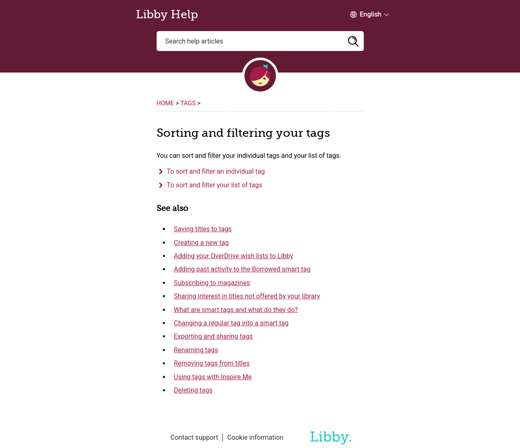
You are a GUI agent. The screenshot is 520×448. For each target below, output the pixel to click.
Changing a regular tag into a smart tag (231, 323)
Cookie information (255, 437)
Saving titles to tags (203, 229)
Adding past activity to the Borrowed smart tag (242, 269)
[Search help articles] (260, 41)
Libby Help (167, 14)
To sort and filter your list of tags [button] (215, 185)
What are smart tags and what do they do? (236, 310)
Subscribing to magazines (212, 283)
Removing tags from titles (212, 363)
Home (165, 103)
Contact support (194, 437)
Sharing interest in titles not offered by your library (247, 296)
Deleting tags (193, 390)
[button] (353, 41)
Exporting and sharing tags (213, 336)
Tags (188, 103)
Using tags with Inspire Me (213, 377)
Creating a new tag (201, 243)
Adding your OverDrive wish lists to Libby (233, 256)
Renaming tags (196, 350)
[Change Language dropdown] (365, 14)
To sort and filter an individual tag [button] (216, 171)
